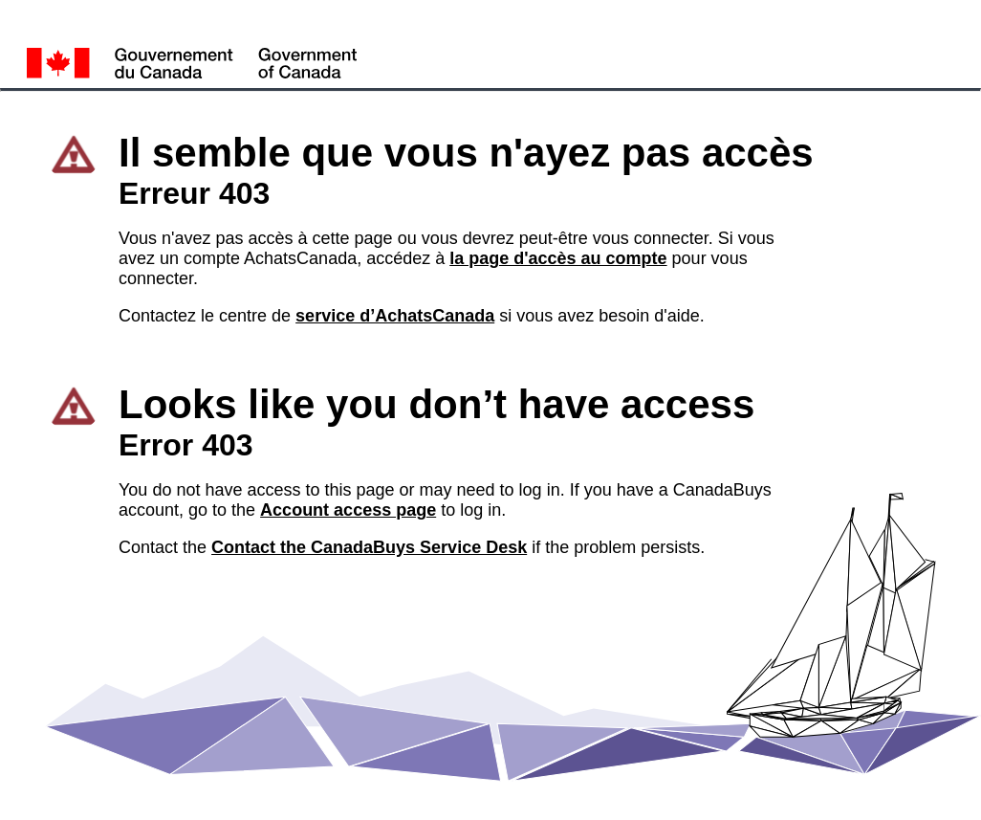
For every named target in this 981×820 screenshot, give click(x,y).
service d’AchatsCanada (394, 315)
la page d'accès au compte (557, 258)
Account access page (348, 510)
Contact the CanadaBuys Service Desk (369, 547)
